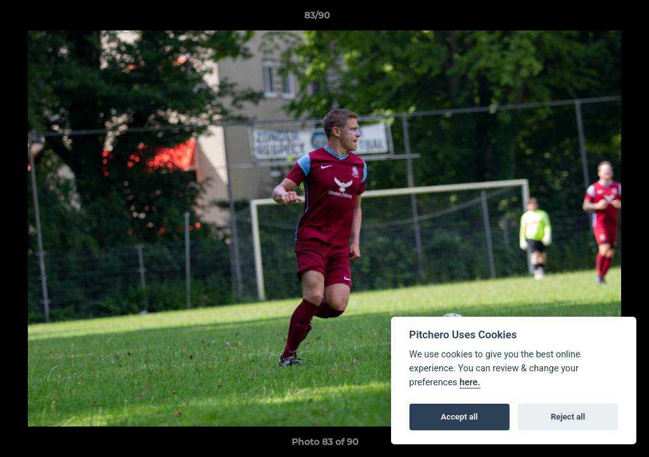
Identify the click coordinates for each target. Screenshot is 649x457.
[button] (595, 18)
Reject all (568, 416)
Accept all (459, 416)
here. (469, 382)
